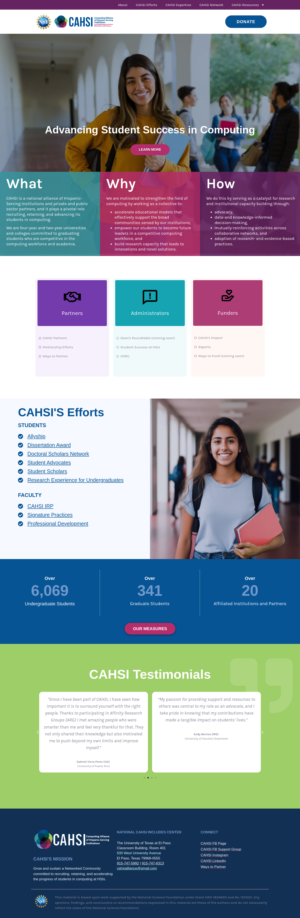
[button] (37, 732)
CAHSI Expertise (178, 5)
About (123, 5)
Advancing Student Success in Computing (150, 130)
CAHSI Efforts (146, 5)
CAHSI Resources (248, 5)
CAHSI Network (211, 5)
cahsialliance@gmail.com (137, 868)
